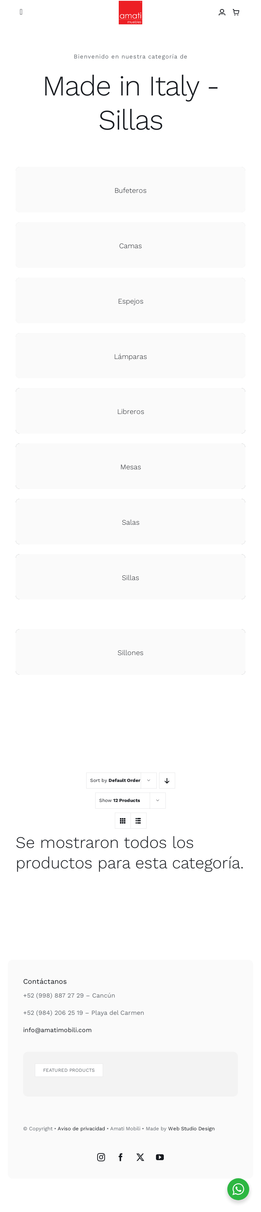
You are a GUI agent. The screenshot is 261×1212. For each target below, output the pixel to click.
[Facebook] (120, 1157)
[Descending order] (167, 780)
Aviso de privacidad (81, 1128)
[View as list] (138, 820)
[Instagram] (101, 1157)
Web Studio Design (191, 1128)
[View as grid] (122, 820)
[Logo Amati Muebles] (130, 3)
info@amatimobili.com (57, 1030)
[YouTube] (159, 1157)
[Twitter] (140, 1157)
